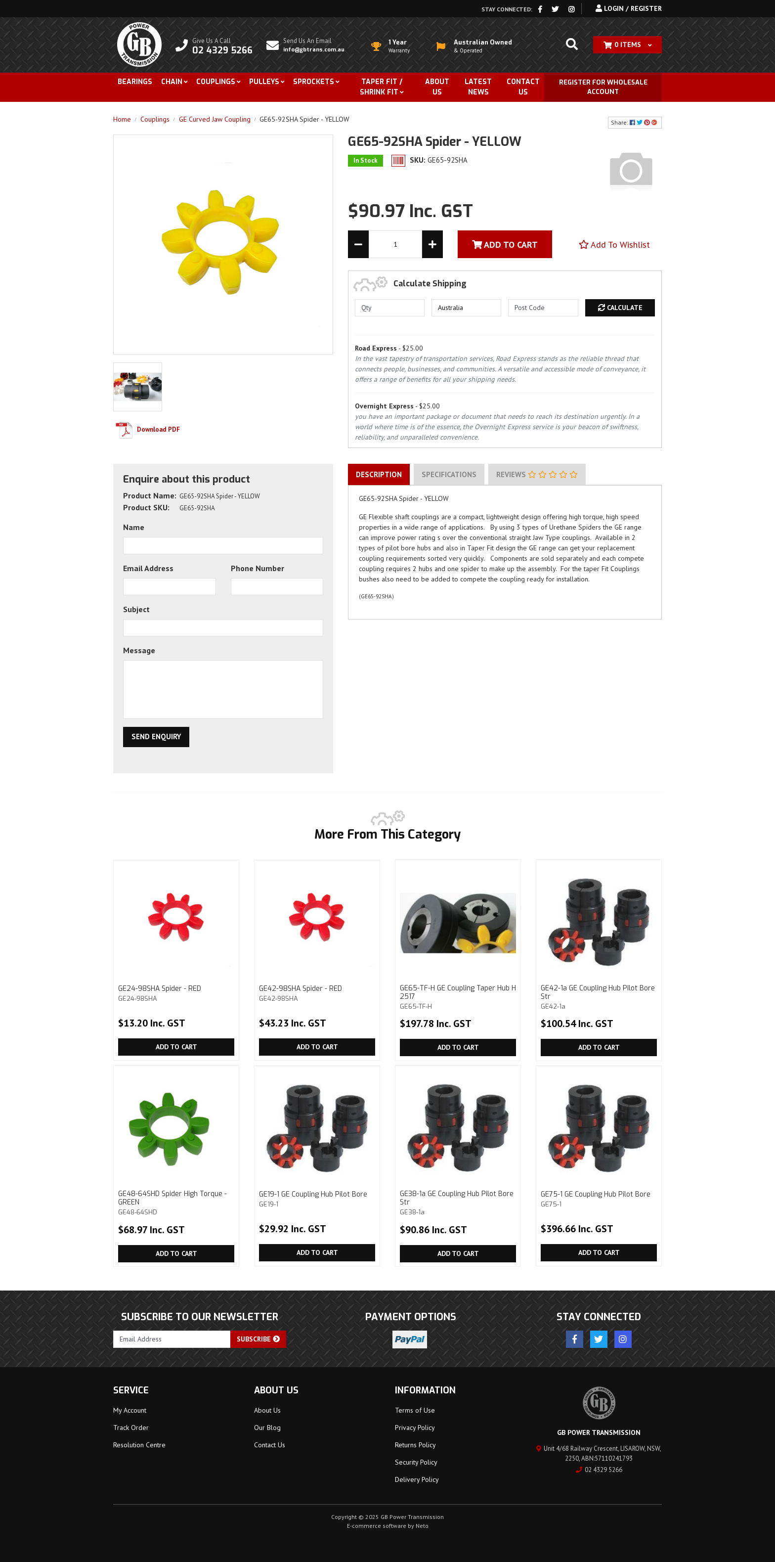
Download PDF (146, 429)
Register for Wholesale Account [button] (603, 87)
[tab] (379, 475)
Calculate (620, 307)
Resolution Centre (139, 1444)
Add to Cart (176, 1046)
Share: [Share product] (635, 122)
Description (379, 474)
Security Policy (416, 1462)
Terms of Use (415, 1410)
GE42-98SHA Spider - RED (317, 993)
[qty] (390, 307)
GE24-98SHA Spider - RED (176, 993)
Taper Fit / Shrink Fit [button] (381, 87)
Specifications (449, 474)
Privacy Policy (415, 1427)
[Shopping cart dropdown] (627, 44)
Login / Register (629, 8)
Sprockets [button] (313, 82)
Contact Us (523, 87)
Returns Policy (415, 1444)
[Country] (466, 307)
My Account (129, 1410)
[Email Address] (172, 1339)
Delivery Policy (417, 1479)
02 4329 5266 (599, 1470)
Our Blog (267, 1427)
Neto (422, 1525)
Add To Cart (505, 244)
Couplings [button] (215, 82)
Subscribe (258, 1339)
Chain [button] (171, 82)
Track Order (131, 1427)
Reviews (537, 474)
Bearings (135, 82)
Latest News (478, 87)
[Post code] (543, 307)
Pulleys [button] (264, 82)
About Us (437, 87)
